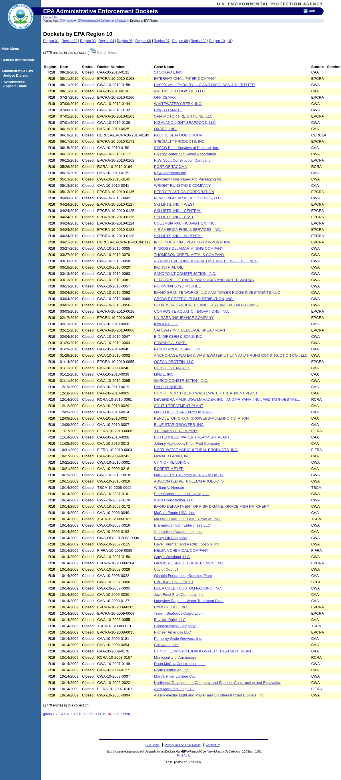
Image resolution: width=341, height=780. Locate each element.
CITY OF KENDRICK (171, 462)
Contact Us (50, 17)
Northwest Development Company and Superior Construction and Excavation (217, 682)
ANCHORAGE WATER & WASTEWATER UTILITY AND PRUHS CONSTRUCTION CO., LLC (231, 355)
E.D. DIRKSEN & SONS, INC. (179, 336)
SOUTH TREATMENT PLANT (179, 406)
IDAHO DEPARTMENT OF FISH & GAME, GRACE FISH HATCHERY (211, 506)
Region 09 (198, 41)
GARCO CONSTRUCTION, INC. (181, 380)
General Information (18, 60)
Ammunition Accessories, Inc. (178, 531)
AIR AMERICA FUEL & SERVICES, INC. (187, 229)
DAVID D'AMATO (168, 110)
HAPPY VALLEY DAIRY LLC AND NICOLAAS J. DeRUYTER (204, 85)
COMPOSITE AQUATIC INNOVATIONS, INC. (191, 311)
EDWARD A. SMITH (171, 343)
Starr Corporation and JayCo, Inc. (182, 494)
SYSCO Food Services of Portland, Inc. (186, 148)
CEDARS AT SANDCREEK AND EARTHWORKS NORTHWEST (207, 305)
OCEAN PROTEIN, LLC (174, 362)
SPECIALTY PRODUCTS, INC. (180, 141)
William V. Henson (169, 487)
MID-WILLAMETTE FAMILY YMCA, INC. (187, 519)
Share (311, 10)
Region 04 (106, 41)
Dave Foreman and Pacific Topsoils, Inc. (187, 544)
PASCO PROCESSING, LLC (178, 349)
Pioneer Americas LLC (172, 632)
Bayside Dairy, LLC (170, 620)
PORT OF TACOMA (170, 166)
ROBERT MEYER (169, 469)
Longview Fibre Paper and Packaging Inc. (188, 179)
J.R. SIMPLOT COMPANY (176, 431)
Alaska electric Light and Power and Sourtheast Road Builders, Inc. (209, 695)
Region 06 (143, 41)
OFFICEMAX (165, 97)
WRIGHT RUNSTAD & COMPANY (182, 185)
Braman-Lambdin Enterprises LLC (182, 525)
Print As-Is (183, 755)
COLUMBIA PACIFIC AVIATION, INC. (185, 223)
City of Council (166, 569)
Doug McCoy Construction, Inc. (180, 664)
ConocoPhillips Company (175, 626)
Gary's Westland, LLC (172, 557)
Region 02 (69, 41)
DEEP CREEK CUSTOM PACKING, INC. (188, 588)
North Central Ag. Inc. (172, 670)
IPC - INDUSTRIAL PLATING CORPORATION (192, 242)
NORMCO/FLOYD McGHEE (177, 286)
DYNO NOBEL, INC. (171, 607)
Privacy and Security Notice (183, 745)
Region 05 (125, 41)
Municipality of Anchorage (175, 657)
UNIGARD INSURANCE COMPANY (184, 317)
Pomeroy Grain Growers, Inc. (178, 638)
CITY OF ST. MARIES (172, 368)
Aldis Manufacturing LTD (174, 689)
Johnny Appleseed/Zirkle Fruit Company (187, 443)
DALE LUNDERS (168, 387)
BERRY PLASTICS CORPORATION (184, 192)
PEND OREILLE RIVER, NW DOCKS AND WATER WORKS (204, 280)
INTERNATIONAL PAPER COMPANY (185, 78)
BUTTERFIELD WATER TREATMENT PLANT (192, 437)
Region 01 (51, 41)
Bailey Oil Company (170, 538)
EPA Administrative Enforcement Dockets (101, 20)
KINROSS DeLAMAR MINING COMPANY (188, 248)
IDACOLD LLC (166, 324)
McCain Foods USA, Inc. (174, 513)
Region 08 (180, 41)
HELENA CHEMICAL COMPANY (181, 550)
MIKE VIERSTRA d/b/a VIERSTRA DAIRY (189, 475)
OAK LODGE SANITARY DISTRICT (183, 412)
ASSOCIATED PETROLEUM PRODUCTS (189, 481)
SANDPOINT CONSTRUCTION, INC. (185, 273)
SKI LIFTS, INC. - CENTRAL (177, 211)
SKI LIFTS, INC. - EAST (174, 217)
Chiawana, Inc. (166, 645)
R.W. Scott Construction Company (182, 160)
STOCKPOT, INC (168, 72)
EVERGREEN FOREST (174, 582)
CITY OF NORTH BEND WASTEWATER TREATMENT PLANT (206, 393)
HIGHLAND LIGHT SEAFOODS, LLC (185, 122)
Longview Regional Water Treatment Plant (189, 601)
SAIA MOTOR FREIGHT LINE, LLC (183, 116)
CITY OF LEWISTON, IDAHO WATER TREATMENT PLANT (203, 651)
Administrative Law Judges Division (18, 73)
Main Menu (11, 49)
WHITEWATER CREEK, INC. (178, 104)
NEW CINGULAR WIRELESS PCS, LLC (187, 198)
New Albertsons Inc (170, 173)
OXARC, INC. (165, 129)
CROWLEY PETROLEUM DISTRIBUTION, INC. (194, 299)
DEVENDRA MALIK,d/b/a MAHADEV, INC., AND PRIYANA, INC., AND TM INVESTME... (227, 399)
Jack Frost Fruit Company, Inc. (179, 594)
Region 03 (88, 41)
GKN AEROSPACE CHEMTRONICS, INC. (189, 563)
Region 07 (161, 41)
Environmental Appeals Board (15, 84)
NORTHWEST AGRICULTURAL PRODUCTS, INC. (196, 450)
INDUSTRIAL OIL (168, 267)
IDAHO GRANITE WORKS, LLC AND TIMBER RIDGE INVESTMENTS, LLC (217, 292)
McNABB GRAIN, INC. (173, 456)
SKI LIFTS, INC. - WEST (174, 204)
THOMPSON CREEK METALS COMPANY (189, 255)
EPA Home (66, 20)
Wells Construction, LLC (174, 500)
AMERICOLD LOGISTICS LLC (179, 91)
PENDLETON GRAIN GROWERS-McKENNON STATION (201, 418)
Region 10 (217, 41)
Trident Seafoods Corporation (178, 613)
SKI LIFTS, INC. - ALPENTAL (178, 236)
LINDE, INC (164, 374)
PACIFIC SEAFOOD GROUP (178, 135)
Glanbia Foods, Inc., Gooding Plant (183, 575)
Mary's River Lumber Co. (174, 676)
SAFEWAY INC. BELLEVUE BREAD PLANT (190, 330)
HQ (230, 41)
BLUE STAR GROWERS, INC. (179, 424)
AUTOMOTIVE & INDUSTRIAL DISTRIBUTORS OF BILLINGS (206, 261)
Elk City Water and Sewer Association (185, 154)
